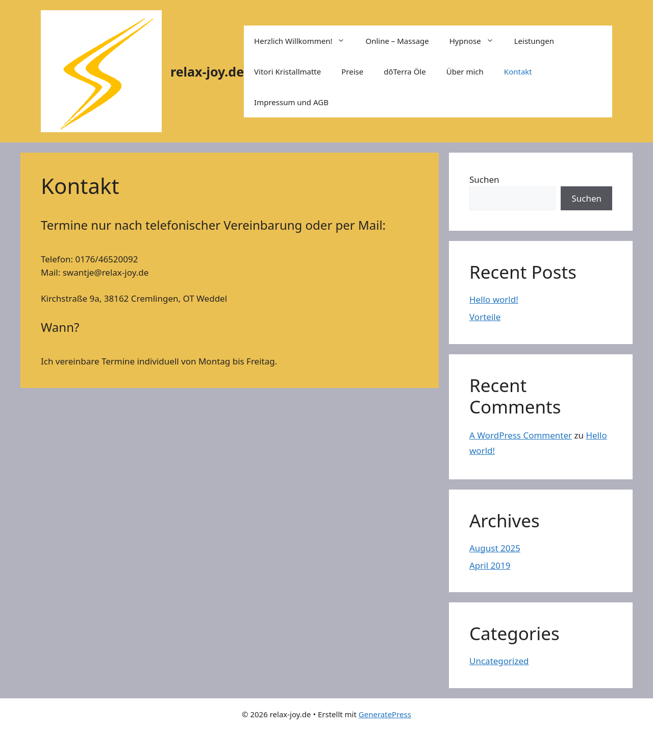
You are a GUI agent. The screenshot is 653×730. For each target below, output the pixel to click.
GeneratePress (385, 714)
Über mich (465, 71)
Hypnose (476, 41)
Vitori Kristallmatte (287, 71)
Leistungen (534, 41)
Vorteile (484, 317)
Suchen (484, 179)
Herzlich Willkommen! (304, 41)
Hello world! (493, 299)
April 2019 (489, 565)
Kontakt (518, 71)
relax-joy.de (207, 71)
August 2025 (494, 548)
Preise (352, 71)
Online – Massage (397, 41)
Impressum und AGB (291, 102)
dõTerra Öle (405, 71)
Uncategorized (499, 661)
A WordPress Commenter (520, 435)
